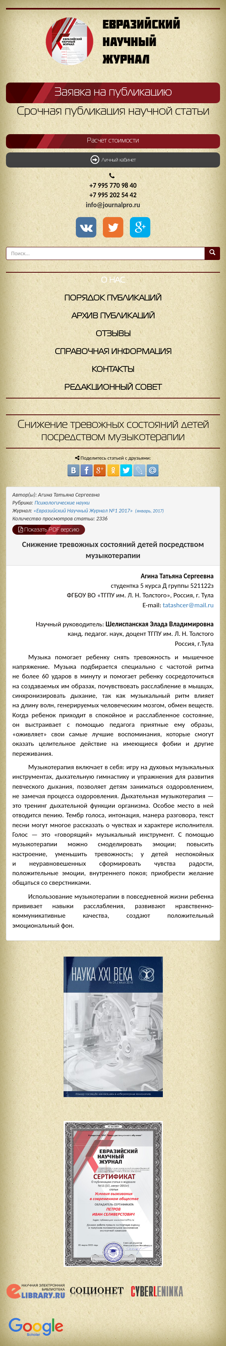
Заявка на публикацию (113, 92)
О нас (113, 280)
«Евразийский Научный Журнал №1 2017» (98, 510)
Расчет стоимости (113, 141)
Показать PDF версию (48, 529)
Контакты (113, 369)
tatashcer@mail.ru (188, 605)
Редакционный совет (113, 387)
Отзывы (113, 334)
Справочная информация (113, 352)
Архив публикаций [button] (113, 316)
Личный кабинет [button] (113, 159)
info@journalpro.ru (113, 205)
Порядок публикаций (113, 298)
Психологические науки (62, 502)
